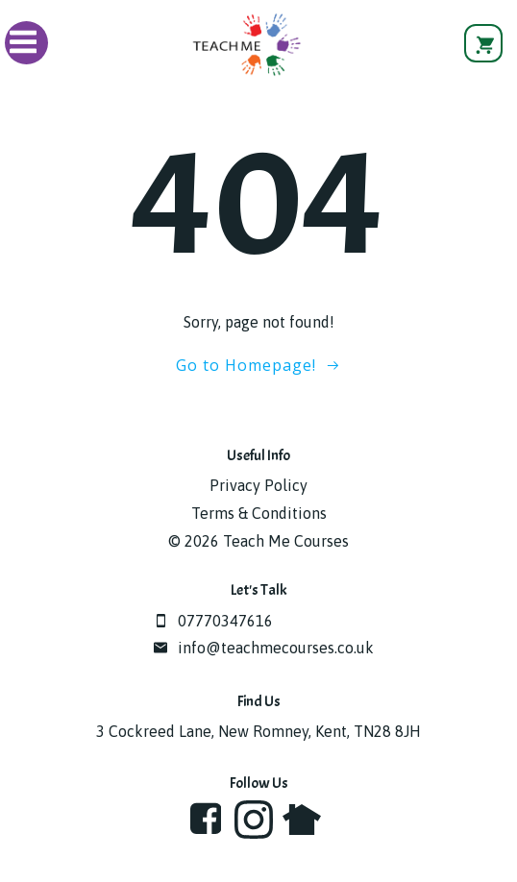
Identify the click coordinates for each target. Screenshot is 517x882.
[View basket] (483, 43)
